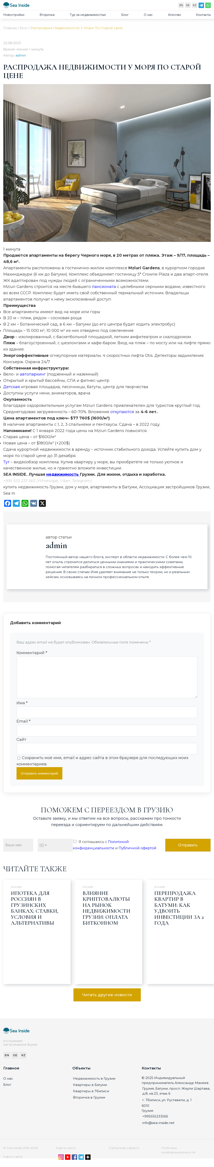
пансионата (104, 286)
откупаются (122, 411)
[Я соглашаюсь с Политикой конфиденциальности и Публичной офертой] (74, 848)
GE (187, 5)
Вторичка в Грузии (89, 1104)
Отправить (187, 852)
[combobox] (43, 852)
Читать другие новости (107, 1001)
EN (181, 5)
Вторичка (47, 15)
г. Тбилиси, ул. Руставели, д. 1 (167, 1107)
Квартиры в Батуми (90, 1092)
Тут (7, 462)
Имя (22, 710)
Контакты (203, 15)
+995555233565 (155, 1123)
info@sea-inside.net (158, 1130)
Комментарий (32, 652)
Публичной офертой (137, 855)
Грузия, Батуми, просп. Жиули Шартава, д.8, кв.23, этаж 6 (176, 1097)
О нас (148, 15)
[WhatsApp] (208, 6)
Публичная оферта (124, 1155)
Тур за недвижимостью (88, 15)
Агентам (174, 15)
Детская (12, 386)
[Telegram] (201, 6)
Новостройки (13, 15)
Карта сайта (66, 1155)
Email (23, 728)
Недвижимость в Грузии (94, 1085)
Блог (125, 15)
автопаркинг (33, 374)
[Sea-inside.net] (16, 6)
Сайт (21, 746)
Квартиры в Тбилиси (91, 1098)
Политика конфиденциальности (178, 1157)
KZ (194, 5)
